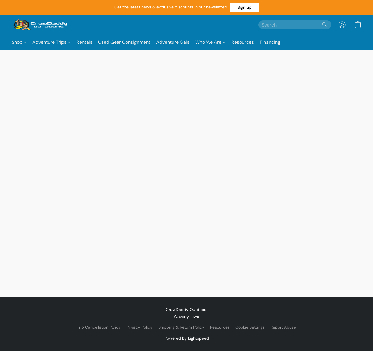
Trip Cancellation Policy (99, 327)
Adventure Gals (172, 42)
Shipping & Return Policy (181, 327)
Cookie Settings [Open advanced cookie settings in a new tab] (250, 327)
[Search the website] (324, 25)
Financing (270, 42)
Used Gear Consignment (124, 42)
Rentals (84, 42)
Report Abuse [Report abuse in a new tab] (283, 327)
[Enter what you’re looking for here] (294, 24)
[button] (244, 7)
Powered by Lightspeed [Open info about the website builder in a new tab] (186, 338)
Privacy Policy (139, 327)
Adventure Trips (51, 42)
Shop (19, 42)
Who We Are (210, 42)
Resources (242, 42)
